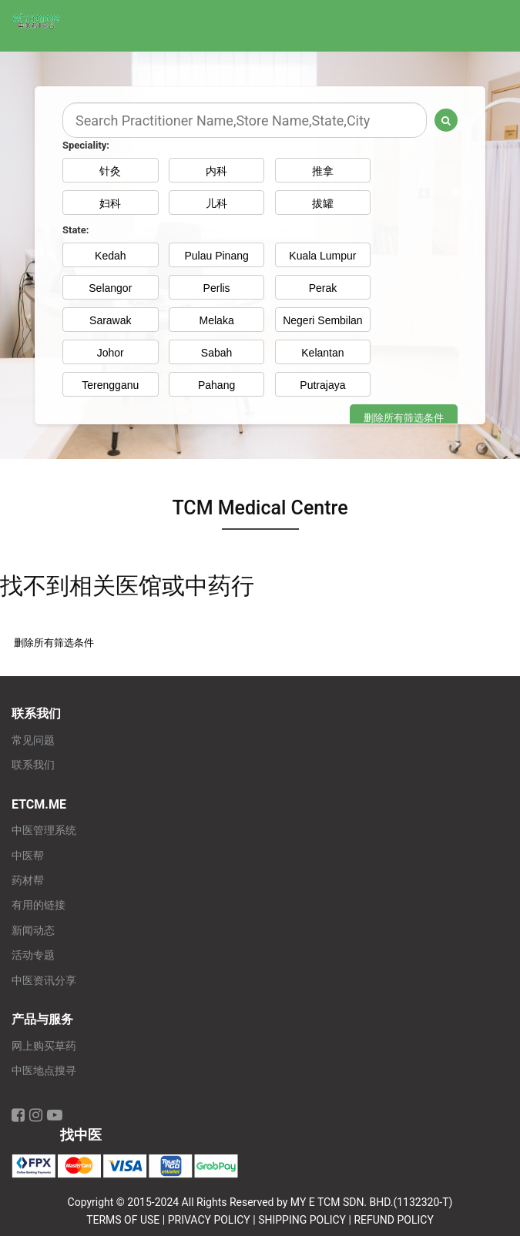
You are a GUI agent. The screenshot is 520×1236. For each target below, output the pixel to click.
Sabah (216, 353)
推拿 (323, 171)
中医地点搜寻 (44, 1070)
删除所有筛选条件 (404, 418)
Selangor (110, 288)
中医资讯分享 (44, 980)
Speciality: (85, 145)
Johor (110, 353)
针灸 (110, 171)
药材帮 (28, 880)
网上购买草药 (44, 1046)
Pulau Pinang (216, 256)
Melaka (217, 320)
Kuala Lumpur (322, 256)
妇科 (110, 203)
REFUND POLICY (393, 1220)
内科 (216, 171)
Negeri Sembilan (323, 320)
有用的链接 (38, 905)
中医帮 (28, 856)
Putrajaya (322, 385)
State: (75, 230)
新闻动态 (33, 930)
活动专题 (33, 955)
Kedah (110, 256)
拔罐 (323, 203)
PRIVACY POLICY (209, 1220)
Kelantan (322, 353)
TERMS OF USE (122, 1220)
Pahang (216, 385)
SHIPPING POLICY (302, 1220)
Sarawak (110, 320)
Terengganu (110, 385)
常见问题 (33, 740)
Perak (323, 288)
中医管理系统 (44, 830)
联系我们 (33, 765)
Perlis (216, 288)
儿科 (216, 203)
